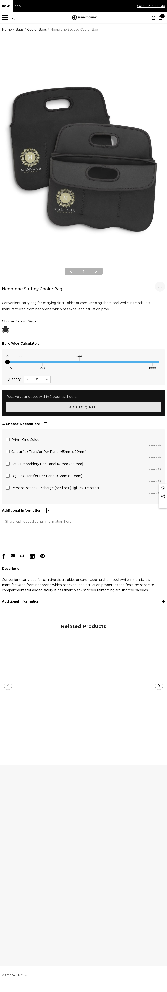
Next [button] (95, 271)
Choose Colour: (20, 321)
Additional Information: (22, 510)
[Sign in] (154, 17)
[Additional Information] (83, 601)
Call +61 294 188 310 (151, 6)
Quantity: (13, 379)
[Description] (83, 568)
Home (6, 6)
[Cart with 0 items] (161, 17)
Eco (18, 6)
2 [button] (86, 744)
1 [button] (83, 272)
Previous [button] (71, 271)
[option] (83, 159)
